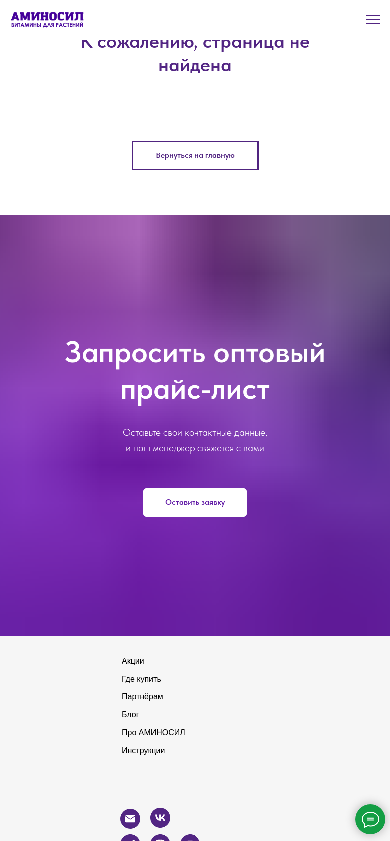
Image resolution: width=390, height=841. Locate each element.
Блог (130, 714)
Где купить (141, 679)
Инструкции (143, 750)
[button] (195, 503)
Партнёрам (142, 696)
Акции (133, 661)
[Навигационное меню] (373, 20)
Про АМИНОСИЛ (153, 732)
